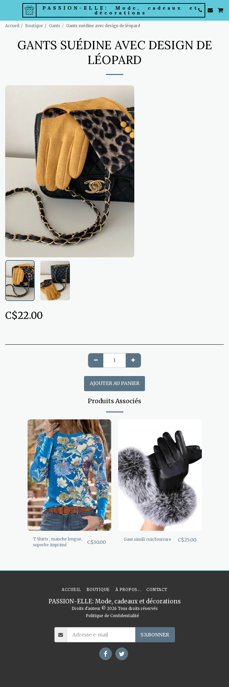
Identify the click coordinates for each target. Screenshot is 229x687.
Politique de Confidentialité (112, 615)
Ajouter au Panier (114, 383)
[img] (69, 475)
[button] (7, 10)
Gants (54, 25)
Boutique (34, 25)
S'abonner (154, 635)
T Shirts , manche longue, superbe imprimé (57, 542)
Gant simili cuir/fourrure (147, 539)
